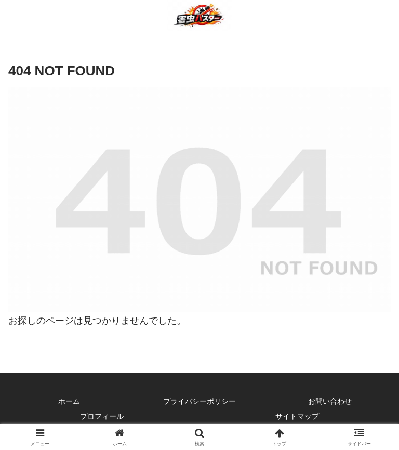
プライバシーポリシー (199, 401)
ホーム (69, 401)
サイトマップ (297, 416)
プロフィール (102, 416)
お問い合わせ (330, 401)
